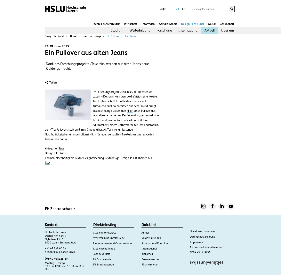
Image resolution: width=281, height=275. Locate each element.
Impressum (196, 242)
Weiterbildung (140, 30)
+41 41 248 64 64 (55, 248)
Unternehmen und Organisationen (113, 243)
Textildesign (112, 158)
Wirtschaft (130, 23)
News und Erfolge (92, 36)
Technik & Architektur (106, 23)
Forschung (164, 30)
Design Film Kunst (192, 23)
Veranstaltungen (151, 237)
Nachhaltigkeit (65, 158)
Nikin (130, 110)
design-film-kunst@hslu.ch (60, 251)
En (183, 8)
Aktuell (210, 30)
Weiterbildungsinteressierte (109, 237)
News (61, 148)
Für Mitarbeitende (103, 264)
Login (162, 8)
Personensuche (150, 259)
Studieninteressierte (104, 232)
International (188, 30)
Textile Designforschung (89, 158)
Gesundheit (227, 23)
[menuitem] (117, 30)
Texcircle (126, 91)
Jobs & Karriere (101, 253)
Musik (212, 23)
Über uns (227, 30)
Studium (117, 30)
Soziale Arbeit (168, 23)
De (177, 8)
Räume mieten (149, 264)
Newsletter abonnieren (203, 231)
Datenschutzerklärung (202, 236)
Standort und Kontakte (154, 243)
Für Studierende (102, 259)
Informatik (148, 23)
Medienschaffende (104, 248)
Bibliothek (147, 253)
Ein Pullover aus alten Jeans (121, 36)
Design (125, 158)
